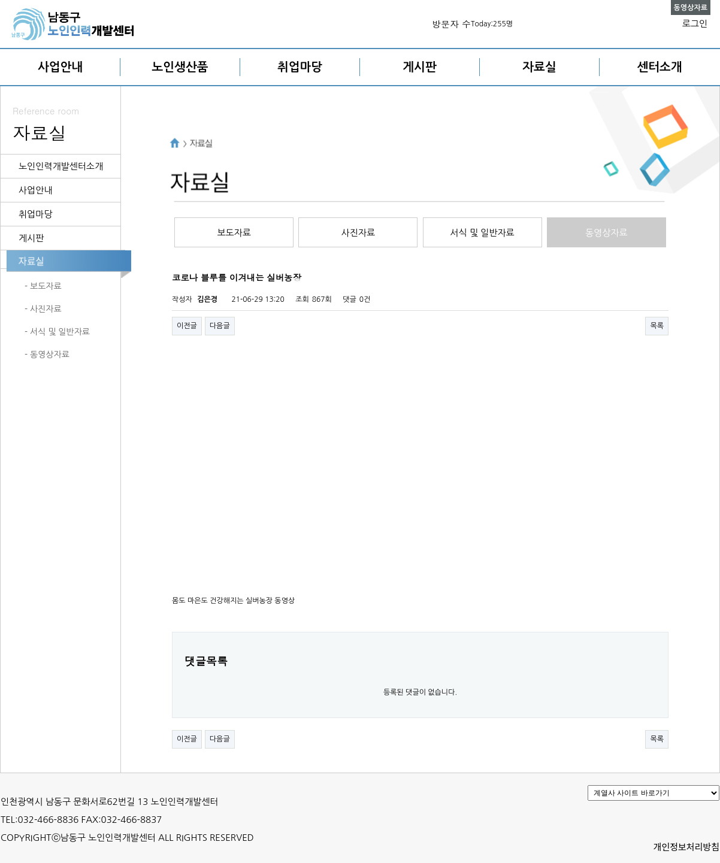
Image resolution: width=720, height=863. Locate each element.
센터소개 (659, 67)
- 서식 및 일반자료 (57, 332)
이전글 (187, 325)
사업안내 (60, 67)
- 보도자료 (43, 286)
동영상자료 (606, 232)
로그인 (694, 23)
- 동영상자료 (47, 354)
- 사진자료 (43, 309)
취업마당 (299, 67)
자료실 (539, 67)
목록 (657, 325)
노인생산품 (180, 67)
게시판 (419, 67)
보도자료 (233, 232)
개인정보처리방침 (686, 846)
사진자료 (358, 232)
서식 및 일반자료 (482, 232)
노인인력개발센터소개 (61, 166)
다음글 (220, 325)
